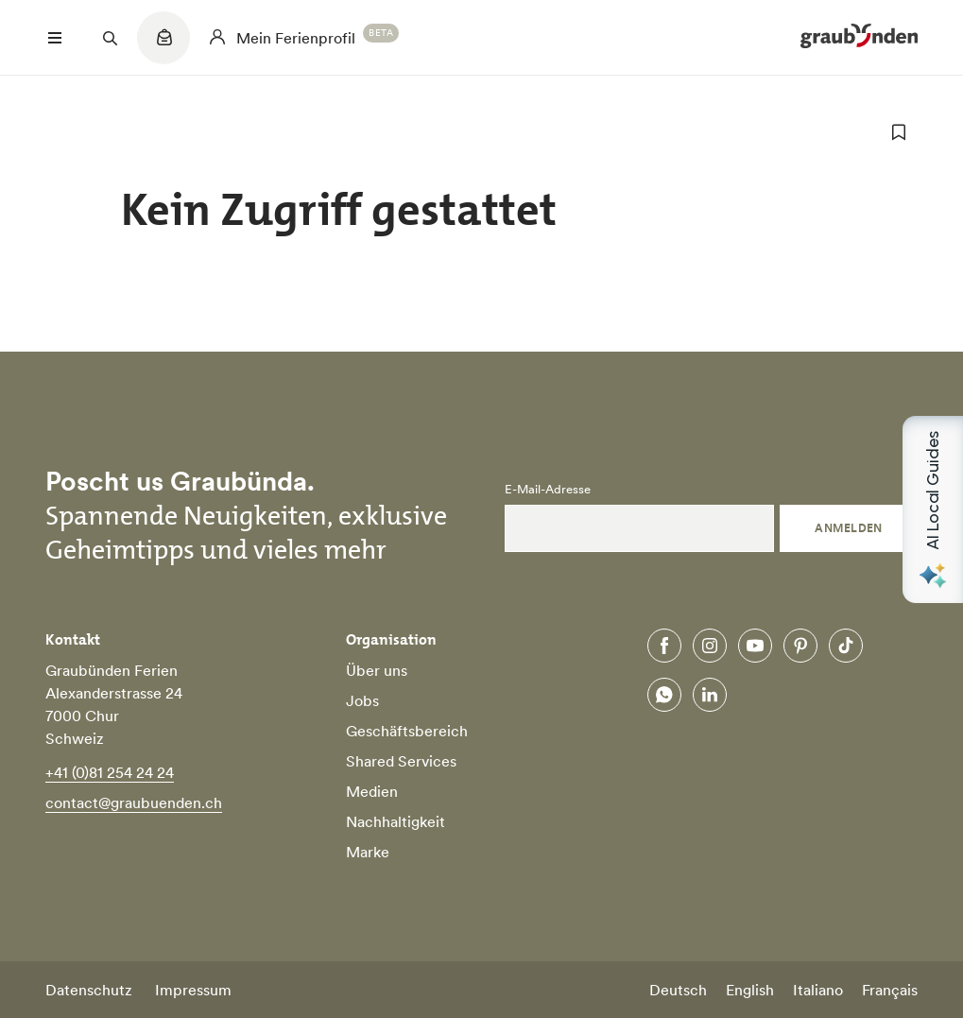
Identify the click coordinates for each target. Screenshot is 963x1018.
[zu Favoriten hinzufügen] (899, 132)
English (750, 989)
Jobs (362, 700)
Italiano (818, 989)
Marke (367, 851)
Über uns (376, 670)
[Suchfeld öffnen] (109, 37)
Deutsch (678, 989)
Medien (372, 791)
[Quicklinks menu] (163, 47)
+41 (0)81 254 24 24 (109, 772)
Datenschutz (88, 989)
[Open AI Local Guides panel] (933, 509)
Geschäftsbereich (407, 730)
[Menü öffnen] (54, 37)
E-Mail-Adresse (548, 489)
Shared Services (401, 760)
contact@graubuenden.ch (133, 802)
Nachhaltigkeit (395, 821)
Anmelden (849, 528)
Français (890, 989)
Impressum (193, 989)
